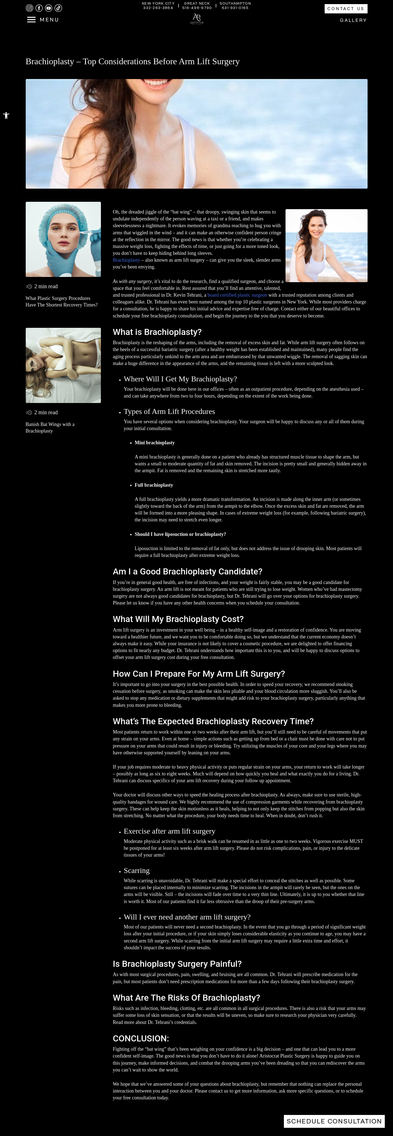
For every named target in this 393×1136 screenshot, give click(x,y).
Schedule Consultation (334, 1121)
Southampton (235, 3)
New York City (158, 3)
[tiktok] (58, 8)
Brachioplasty (126, 260)
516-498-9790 (197, 8)
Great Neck (197, 3)
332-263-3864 (158, 8)
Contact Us (346, 8)
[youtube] (49, 8)
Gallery (354, 20)
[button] (6, 115)
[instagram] (29, 8)
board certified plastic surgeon (237, 295)
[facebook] (39, 8)
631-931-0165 (235, 8)
